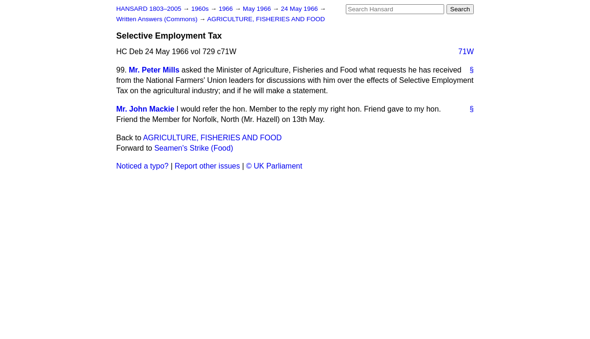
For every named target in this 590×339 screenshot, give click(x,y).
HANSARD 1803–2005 (148, 8)
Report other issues (207, 166)
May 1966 (257, 8)
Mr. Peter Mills (154, 70)
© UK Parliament (274, 166)
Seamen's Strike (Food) (193, 148)
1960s (200, 8)
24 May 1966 (300, 8)
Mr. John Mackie (145, 109)
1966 (227, 8)
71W (466, 52)
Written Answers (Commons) (157, 19)
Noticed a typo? (142, 166)
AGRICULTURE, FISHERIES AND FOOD (266, 19)
